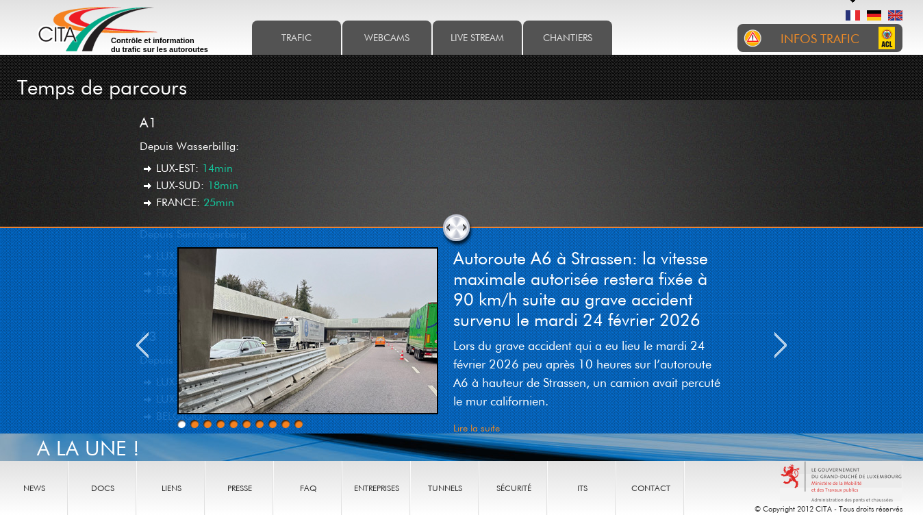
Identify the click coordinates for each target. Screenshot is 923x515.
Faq (308, 488)
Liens (171, 488)
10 (298, 424)
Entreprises (376, 488)
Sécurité (513, 488)
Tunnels (445, 488)
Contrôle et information (159, 45)
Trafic (296, 37)
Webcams (386, 37)
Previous (142, 345)
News (34, 488)
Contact (650, 488)
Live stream (477, 37)
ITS (582, 488)
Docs (102, 488)
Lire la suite (476, 428)
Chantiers (567, 37)
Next (780, 345)
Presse (239, 488)
